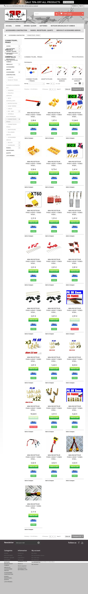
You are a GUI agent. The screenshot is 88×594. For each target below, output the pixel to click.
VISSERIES (10, 91)
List (83, 83)
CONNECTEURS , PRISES (11, 122)
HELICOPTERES (10, 50)
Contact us (75, 5)
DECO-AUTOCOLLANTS (10, 101)
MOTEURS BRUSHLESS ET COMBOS (63, 26)
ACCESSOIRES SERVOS (11, 140)
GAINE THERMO (11, 107)
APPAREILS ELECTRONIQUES (11, 116)
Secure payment (22, 565)
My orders (34, 553)
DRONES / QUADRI (30, 26)
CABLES (9, 110)
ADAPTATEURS (11, 130)
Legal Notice (21, 557)
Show (48, 83)
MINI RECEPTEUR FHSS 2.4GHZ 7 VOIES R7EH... (33, 115)
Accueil (9, 26)
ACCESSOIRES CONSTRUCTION (16, 30)
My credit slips (35, 557)
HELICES (9, 143)
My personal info (36, 562)
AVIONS (17, 26)
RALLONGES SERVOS (10, 135)
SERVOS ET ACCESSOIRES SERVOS (68, 30)
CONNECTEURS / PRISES (11, 127)
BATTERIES (43, 26)
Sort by (26, 83)
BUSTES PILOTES (12, 104)
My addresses (35, 560)
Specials (9, 165)
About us (20, 563)
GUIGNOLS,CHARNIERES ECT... (13, 88)
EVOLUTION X (43, 593)
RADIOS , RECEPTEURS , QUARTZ (41, 30)
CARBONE (10, 78)
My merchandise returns (38, 555)
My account (36, 550)
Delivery (20, 555)
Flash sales (10, 176)
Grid (80, 83)
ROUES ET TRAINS (12, 81)
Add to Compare (29, 138)
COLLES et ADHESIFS (9, 95)
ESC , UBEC (10, 112)
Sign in (81, 5)
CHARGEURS (11, 146)
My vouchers (35, 564)
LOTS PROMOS (10, 157)
